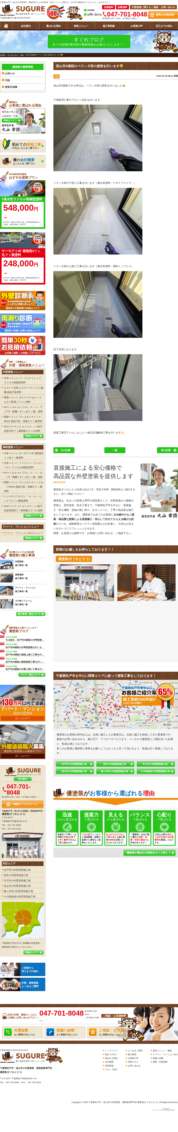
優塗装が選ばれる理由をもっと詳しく (149, 852)
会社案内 (26, 26)
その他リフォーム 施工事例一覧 (16, 604)
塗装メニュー (81, 26)
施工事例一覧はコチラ (29, 614)
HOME (91, 10)
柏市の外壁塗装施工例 (114, 764)
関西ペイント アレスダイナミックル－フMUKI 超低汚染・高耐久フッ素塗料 (23, 486)
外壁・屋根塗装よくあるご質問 (19, 984)
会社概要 (109, 1062)
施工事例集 (109, 26)
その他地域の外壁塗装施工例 (155, 771)
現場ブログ (133, 1062)
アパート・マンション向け (165, 1054)
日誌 (56, 76)
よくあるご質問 (135, 1050)
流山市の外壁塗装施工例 (74, 771)
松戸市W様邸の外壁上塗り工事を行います (25, 668)
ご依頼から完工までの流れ (19, 969)
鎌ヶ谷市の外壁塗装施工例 (114, 771)
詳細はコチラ (32, 436)
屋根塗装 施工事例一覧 (14, 577)
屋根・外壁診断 (160, 1062)
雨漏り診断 (158, 1058)
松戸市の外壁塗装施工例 (74, 764)
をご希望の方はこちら (22, 1032)
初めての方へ (111, 1054)
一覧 (114, 450)
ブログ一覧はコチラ (30, 674)
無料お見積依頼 (165, 14)
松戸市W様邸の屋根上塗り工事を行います (25, 653)
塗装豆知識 (11, 87)
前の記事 (166, 450)
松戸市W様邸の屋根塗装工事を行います (25, 660)
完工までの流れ (164, 26)
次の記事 (65, 450)
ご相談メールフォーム (24, 804)
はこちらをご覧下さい (19, 161)
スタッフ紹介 (111, 1069)
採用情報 (109, 1066)
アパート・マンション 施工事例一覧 (18, 591)
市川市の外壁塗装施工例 (155, 764)
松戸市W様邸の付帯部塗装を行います (25, 646)
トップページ (111, 1050)
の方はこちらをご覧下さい (22, 145)
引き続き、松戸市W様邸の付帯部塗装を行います (25, 638)
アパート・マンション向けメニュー (23, 532)
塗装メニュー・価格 (162, 1050)
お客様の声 (136, 26)
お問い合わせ (94, 14)
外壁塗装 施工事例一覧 (14, 564)
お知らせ (10, 73)
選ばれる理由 (53, 26)
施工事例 (132, 1054)
